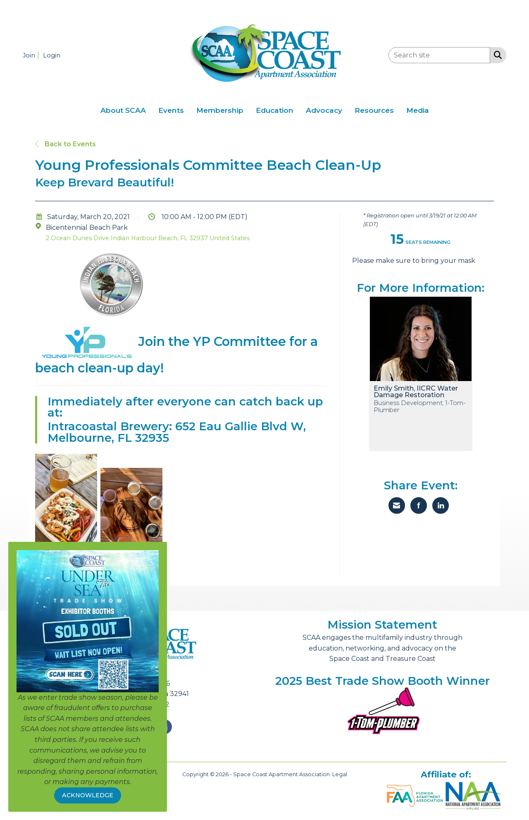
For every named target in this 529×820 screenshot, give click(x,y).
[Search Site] (496, 54)
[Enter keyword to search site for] (439, 55)
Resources (374, 110)
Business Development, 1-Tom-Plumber (419, 407)
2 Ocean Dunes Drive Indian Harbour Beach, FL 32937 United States (148, 238)
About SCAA (123, 110)
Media (417, 110)
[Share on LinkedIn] (440, 505)
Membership (219, 110)
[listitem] (32, 55)
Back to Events (65, 144)
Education (274, 110)
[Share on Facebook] (418, 505)
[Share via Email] (396, 505)
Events (171, 110)
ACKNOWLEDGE (87, 795)
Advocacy (324, 110)
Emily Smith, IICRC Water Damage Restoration (416, 391)
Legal (339, 774)
